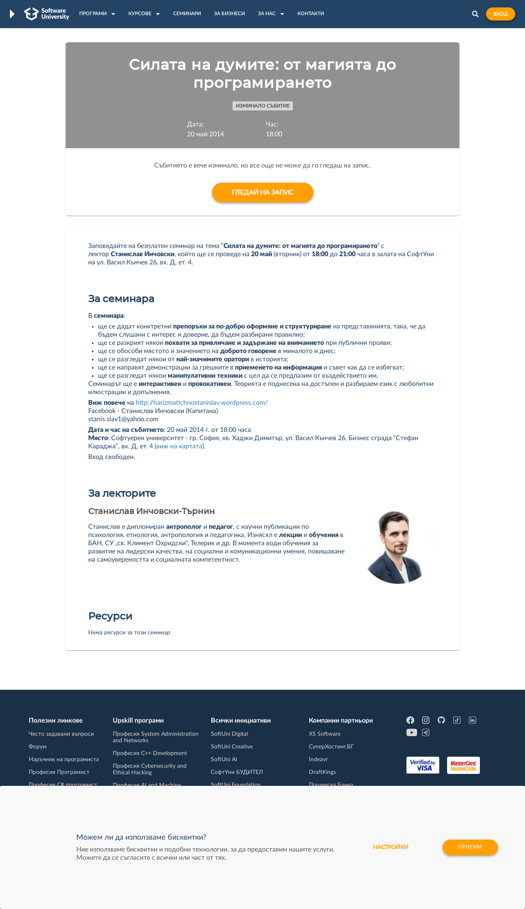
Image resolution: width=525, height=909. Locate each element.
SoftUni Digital (229, 734)
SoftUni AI (224, 759)
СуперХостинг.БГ (331, 747)
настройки (387, 847)
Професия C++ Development (150, 753)
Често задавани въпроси (61, 734)
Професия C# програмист (63, 785)
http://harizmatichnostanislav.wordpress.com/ (202, 402)
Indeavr (318, 759)
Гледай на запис (263, 192)
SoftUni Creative (232, 747)
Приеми (469, 847)
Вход (500, 13)
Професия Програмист (59, 772)
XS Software (324, 734)
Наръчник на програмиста (64, 759)
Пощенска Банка (331, 785)
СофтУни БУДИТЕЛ (237, 772)
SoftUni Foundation (236, 785)
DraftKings (322, 772)
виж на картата (179, 446)
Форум (38, 747)
